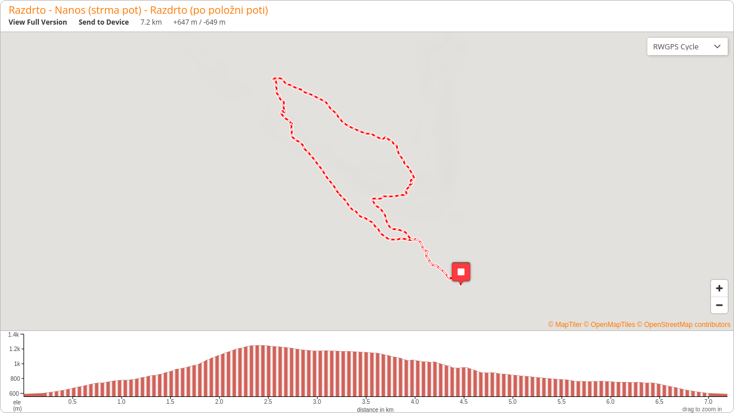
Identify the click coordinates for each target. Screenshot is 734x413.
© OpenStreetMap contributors (684, 325)
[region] (367, 181)
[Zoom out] (719, 305)
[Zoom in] (719, 288)
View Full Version (38, 22)
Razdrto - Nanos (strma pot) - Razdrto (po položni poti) (138, 10)
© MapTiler (564, 325)
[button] (461, 273)
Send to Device (104, 22)
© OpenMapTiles (609, 325)
